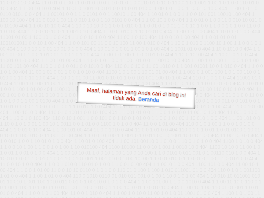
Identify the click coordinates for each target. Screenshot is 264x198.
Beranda (148, 99)
